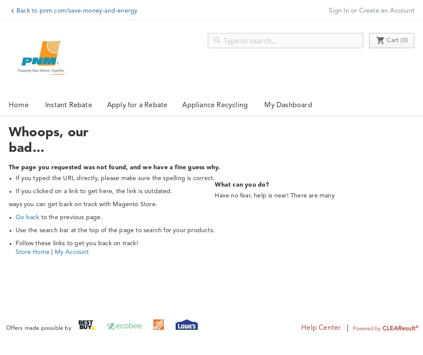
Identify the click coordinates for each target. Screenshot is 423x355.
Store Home (33, 252)
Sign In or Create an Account (371, 11)
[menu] (211, 105)
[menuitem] (68, 105)
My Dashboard (288, 105)
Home (19, 105)
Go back (27, 217)
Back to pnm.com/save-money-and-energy (77, 11)
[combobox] (285, 40)
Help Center (321, 328)
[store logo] (41, 58)
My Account (72, 252)
